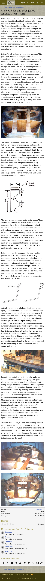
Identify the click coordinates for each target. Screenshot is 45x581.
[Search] (42, 2)
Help (27, 574)
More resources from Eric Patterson (17, 529)
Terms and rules (7, 574)
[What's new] (37, 2)
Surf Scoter (9, 546)
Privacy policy (19, 574)
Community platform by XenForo (19, 579)
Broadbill (8, 537)
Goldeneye (8, 542)
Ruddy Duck (9, 551)
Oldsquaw (8, 532)
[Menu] (3, 2)
